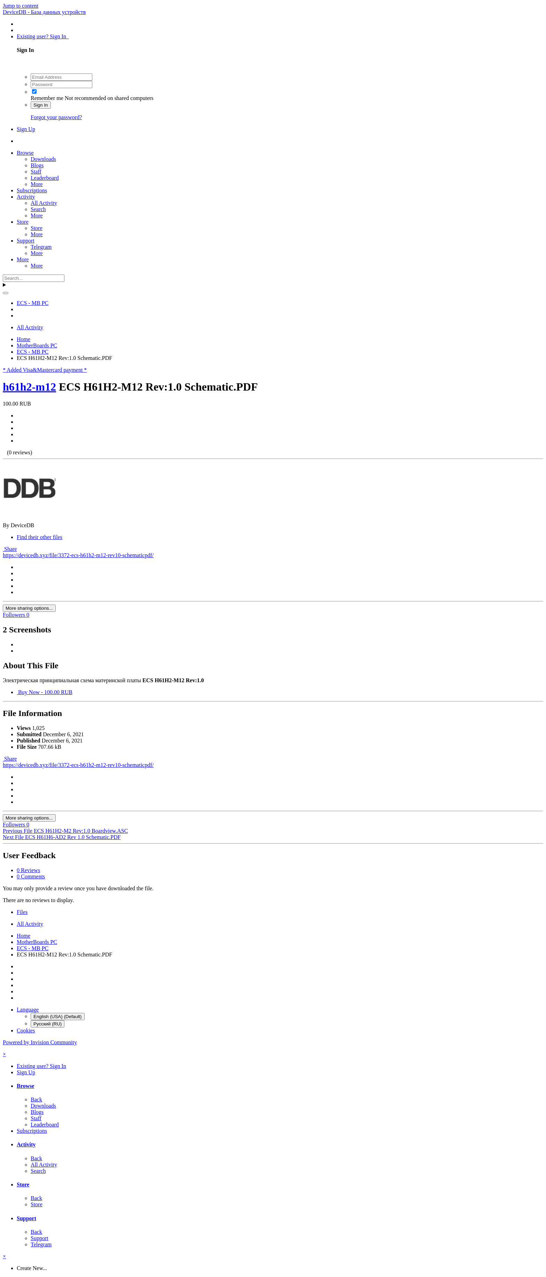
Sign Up (26, 129)
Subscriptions (32, 190)
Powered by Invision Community (40, 1042)
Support (25, 241)
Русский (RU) (47, 1023)
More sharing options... (29, 608)
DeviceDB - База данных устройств (44, 12)
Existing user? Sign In (43, 36)
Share (10, 549)
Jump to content (20, 6)
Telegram (41, 247)
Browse (25, 153)
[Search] (33, 278)
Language (28, 1010)
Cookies (26, 1030)
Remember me (47, 98)
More (37, 184)
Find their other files (39, 537)
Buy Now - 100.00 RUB (44, 692)
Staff (36, 172)
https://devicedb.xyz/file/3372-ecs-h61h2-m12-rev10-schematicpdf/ (78, 555)
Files (22, 912)
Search (38, 209)
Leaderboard (45, 178)
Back (36, 1099)
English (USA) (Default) (57, 1016)
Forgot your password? (56, 117)
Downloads (43, 159)
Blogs (37, 165)
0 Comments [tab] (31, 876)
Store (23, 222)
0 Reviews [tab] (28, 870)
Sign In (40, 105)
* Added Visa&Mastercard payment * (45, 370)
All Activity (44, 203)
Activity (26, 197)
